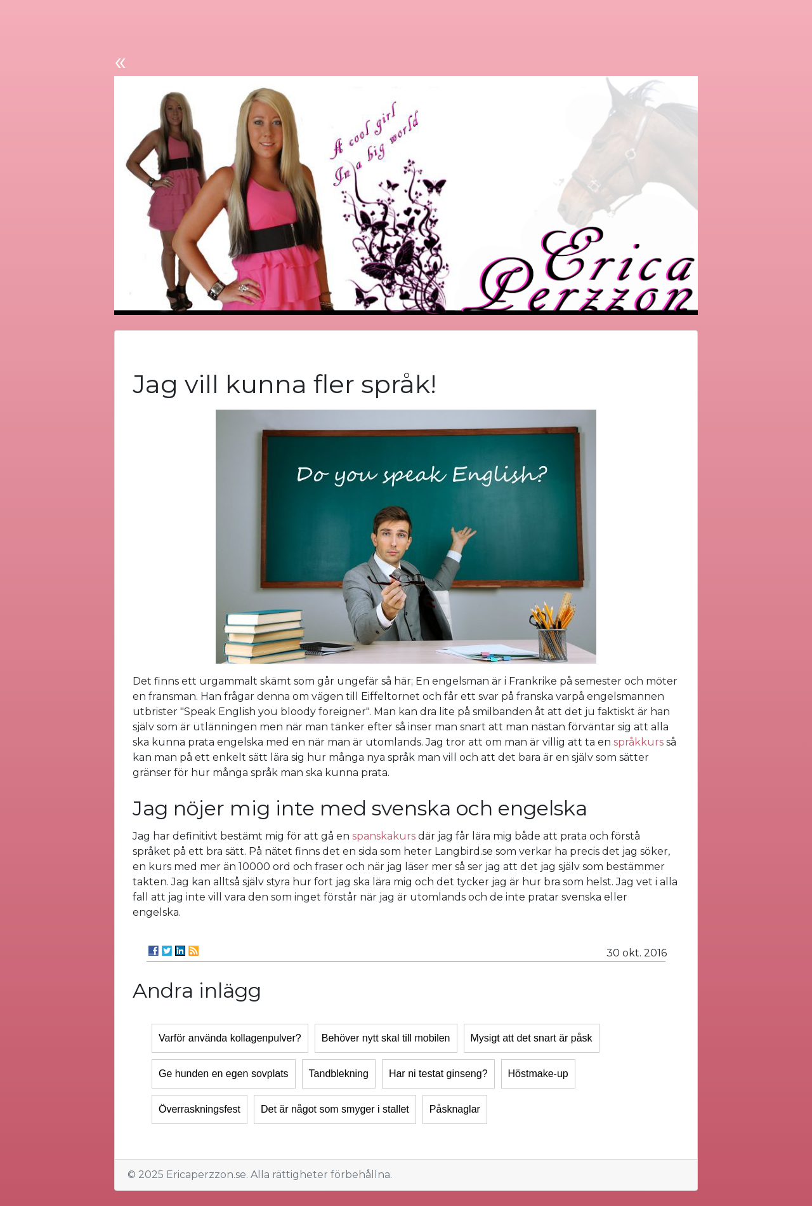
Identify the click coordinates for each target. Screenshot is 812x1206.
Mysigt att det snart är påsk (532, 1038)
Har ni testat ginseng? (438, 1073)
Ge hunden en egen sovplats (224, 1073)
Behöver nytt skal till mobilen (386, 1038)
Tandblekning (339, 1073)
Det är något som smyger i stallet (335, 1109)
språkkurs (638, 742)
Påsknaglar (454, 1109)
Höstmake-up (538, 1073)
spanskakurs (384, 836)
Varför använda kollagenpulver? (230, 1038)
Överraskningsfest (199, 1109)
